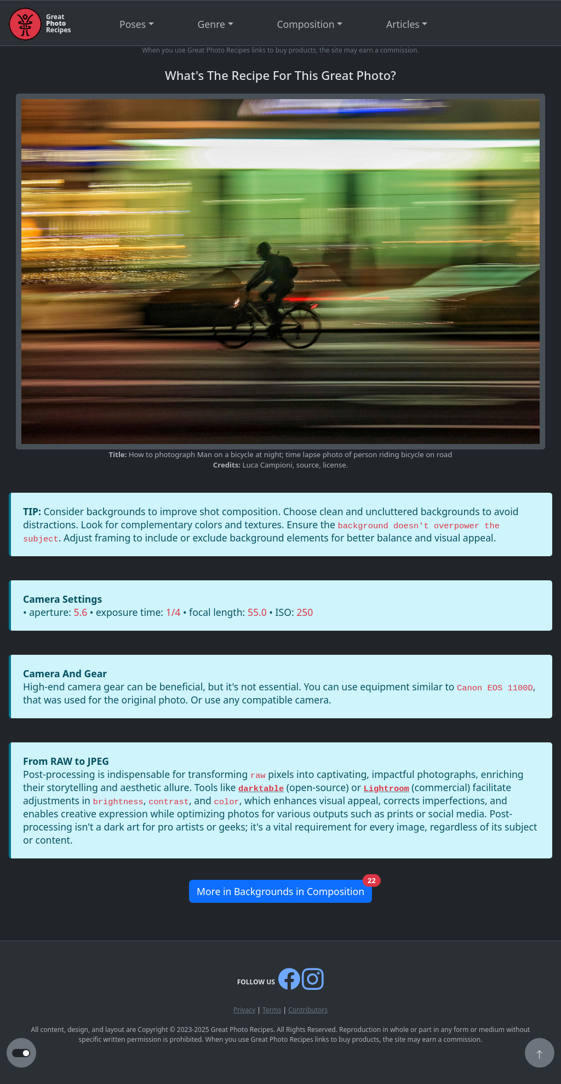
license (334, 465)
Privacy (244, 1009)
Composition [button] (306, 24)
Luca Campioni (268, 465)
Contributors (308, 1009)
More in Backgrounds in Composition (284, 889)
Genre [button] (211, 24)
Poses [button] (132, 24)
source (307, 465)
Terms (272, 1009)
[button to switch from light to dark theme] (21, 1053)
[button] (539, 1054)
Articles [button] (403, 24)
